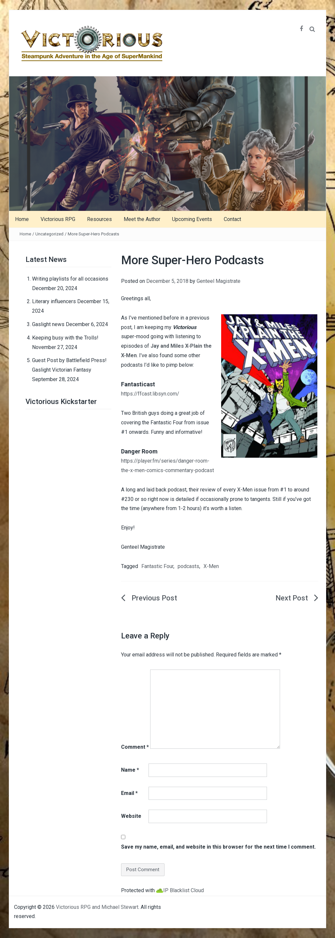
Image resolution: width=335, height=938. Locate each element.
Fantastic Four (157, 566)
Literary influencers (54, 301)
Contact (232, 219)
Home (22, 219)
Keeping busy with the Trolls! (65, 338)
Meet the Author (142, 219)
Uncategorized (49, 233)
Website (131, 816)
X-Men (211, 566)
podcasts (188, 566)
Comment (135, 747)
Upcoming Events (192, 219)
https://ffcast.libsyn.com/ (150, 394)
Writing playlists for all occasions (70, 279)
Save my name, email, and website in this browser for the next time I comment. (218, 847)
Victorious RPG (58, 219)
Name (130, 770)
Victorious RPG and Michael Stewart (97, 907)
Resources (99, 219)
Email (129, 793)
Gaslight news (48, 324)
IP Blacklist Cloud (183, 890)
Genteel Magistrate (218, 281)
